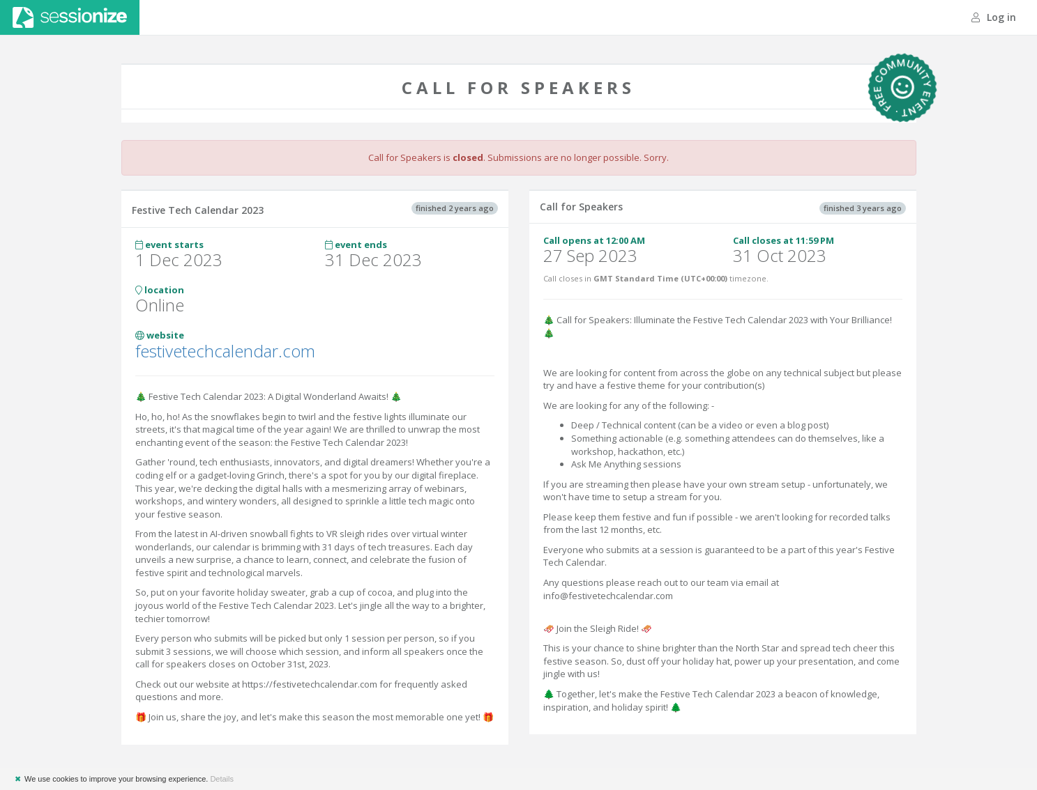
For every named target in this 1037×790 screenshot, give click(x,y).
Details (222, 779)
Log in (993, 17)
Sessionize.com (69, 17)
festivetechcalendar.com (225, 350)
